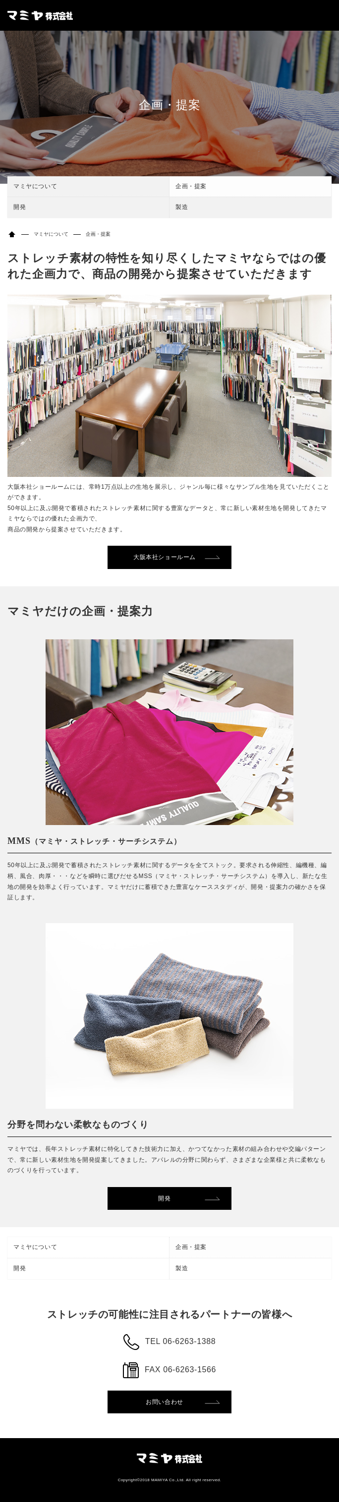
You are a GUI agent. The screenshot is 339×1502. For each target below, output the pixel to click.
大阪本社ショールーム (164, 557)
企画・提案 (191, 186)
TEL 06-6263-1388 (180, 1341)
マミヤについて (35, 186)
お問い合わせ (164, 1401)
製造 (181, 207)
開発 (19, 207)
